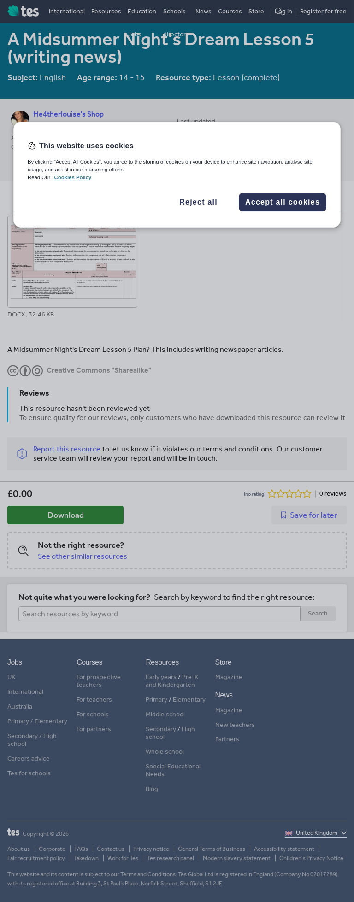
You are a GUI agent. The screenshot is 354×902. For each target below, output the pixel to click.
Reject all (198, 202)
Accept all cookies (282, 202)
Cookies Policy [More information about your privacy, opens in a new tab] (72, 177)
